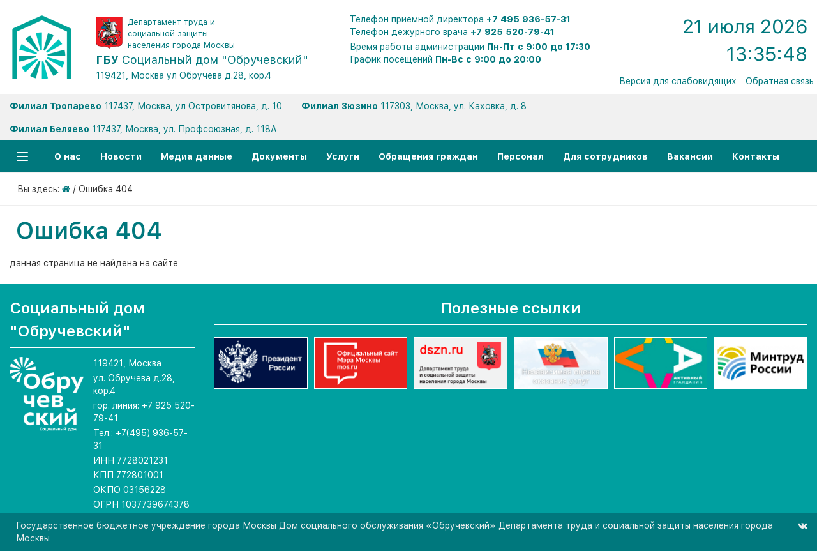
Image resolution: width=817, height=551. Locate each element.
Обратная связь (780, 81)
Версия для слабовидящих (678, 81)
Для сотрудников (605, 156)
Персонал (520, 156)
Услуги (342, 156)
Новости (121, 156)
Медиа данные (196, 156)
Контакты (755, 156)
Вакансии (690, 156)
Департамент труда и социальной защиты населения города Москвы (181, 33)
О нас (67, 156)
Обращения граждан (428, 156)
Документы (279, 156)
